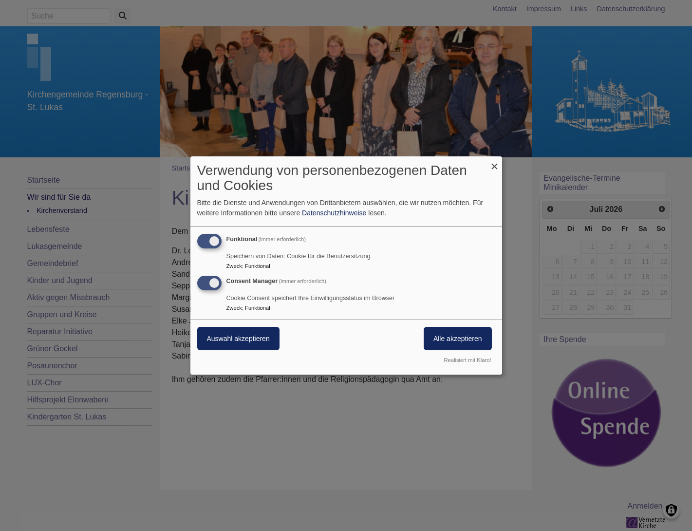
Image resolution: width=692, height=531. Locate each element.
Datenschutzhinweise (334, 213)
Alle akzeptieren (457, 338)
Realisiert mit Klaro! (467, 360)
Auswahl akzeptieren (238, 338)
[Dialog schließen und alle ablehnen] (494, 162)
